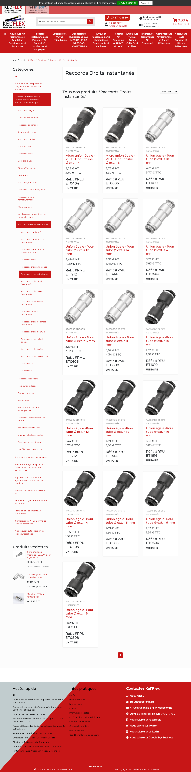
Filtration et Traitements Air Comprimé (147, 37)
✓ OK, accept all (127, 3)
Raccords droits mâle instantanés (31, 291)
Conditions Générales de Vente (84, 733)
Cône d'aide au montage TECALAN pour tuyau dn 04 (39, 553)
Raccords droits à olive (32, 348)
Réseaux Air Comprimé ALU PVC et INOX (118, 39)
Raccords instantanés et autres (33, 223)
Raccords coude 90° (31, 231)
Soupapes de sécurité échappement (29, 407)
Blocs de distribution (28, 116)
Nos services (75, 703)
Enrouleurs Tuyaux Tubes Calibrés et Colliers (132, 39)
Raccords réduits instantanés (29, 312)
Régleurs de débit (27, 384)
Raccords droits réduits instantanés (32, 281)
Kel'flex (31, 59)
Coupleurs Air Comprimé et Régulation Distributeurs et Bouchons (17, 39)
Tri (174, 90)
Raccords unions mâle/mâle (31, 188)
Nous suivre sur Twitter (141, 724)
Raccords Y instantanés (29, 441)
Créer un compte (118, 24)
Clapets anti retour (27, 131)
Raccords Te (27, 362)
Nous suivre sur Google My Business (149, 736)
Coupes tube (24, 145)
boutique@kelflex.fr (140, 700)
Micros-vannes (25, 205)
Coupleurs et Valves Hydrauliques (60, 35)
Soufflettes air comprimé (30, 448)
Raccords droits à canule (33, 330)
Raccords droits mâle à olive (34, 355)
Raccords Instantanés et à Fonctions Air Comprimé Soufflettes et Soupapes (39, 40)
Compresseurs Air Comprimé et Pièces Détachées (164, 37)
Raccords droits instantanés (34, 273)
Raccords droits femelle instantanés (32, 301)
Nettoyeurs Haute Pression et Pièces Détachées (181, 39)
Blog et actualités (77, 698)
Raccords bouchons (27, 123)
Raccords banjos (26, 109)
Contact (73, 707)
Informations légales (79, 711)
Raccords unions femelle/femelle (26, 197)
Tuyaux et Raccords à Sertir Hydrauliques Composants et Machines (101, 39)
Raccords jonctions (27, 181)
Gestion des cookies (79, 725)
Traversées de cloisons (29, 426)
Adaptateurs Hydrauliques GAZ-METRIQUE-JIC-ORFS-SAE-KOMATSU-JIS (79, 39)
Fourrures (22, 174)
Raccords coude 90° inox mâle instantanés (33, 250)
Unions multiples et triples (30, 433)
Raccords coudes (26, 138)
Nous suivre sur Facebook (143, 718)
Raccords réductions (28, 377)
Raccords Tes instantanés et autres (31, 417)
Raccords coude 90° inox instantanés (33, 239)
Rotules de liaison (26, 392)
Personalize (146, 3)
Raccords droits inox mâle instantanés (33, 322)
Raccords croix (25, 152)
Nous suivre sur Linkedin (142, 730)
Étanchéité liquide (27, 167)
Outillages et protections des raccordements (32, 214)
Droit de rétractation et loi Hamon (85, 716)
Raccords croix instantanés (34, 265)
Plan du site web (77, 729)
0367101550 (135, 694)
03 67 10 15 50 (117, 16)
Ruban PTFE (24, 399)
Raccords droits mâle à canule (32, 339)
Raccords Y (26, 369)
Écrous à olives (25, 159)
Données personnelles (80, 720)
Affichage (166, 90)
